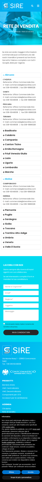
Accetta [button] (30, 472)
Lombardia (11, 169)
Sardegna (10, 221)
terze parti (36, 429)
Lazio (8, 160)
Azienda (17, 34)
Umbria (9, 240)
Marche (9, 174)
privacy (15, 329)
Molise (8, 181)
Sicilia (8, 226)
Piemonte (10, 212)
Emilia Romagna (14, 151)
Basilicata (10, 133)
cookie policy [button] (9, 427)
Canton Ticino (13, 146)
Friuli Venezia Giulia (16, 156)
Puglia (8, 217)
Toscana (10, 230)
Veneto (9, 244)
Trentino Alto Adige (16, 235)
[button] (32, 6)
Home (10, 34)
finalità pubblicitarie (8, 442)
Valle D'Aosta (12, 249)
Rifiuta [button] (11, 472)
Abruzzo (9, 77)
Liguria (9, 165)
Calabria (10, 137)
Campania (11, 142)
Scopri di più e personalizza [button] (21, 477)
